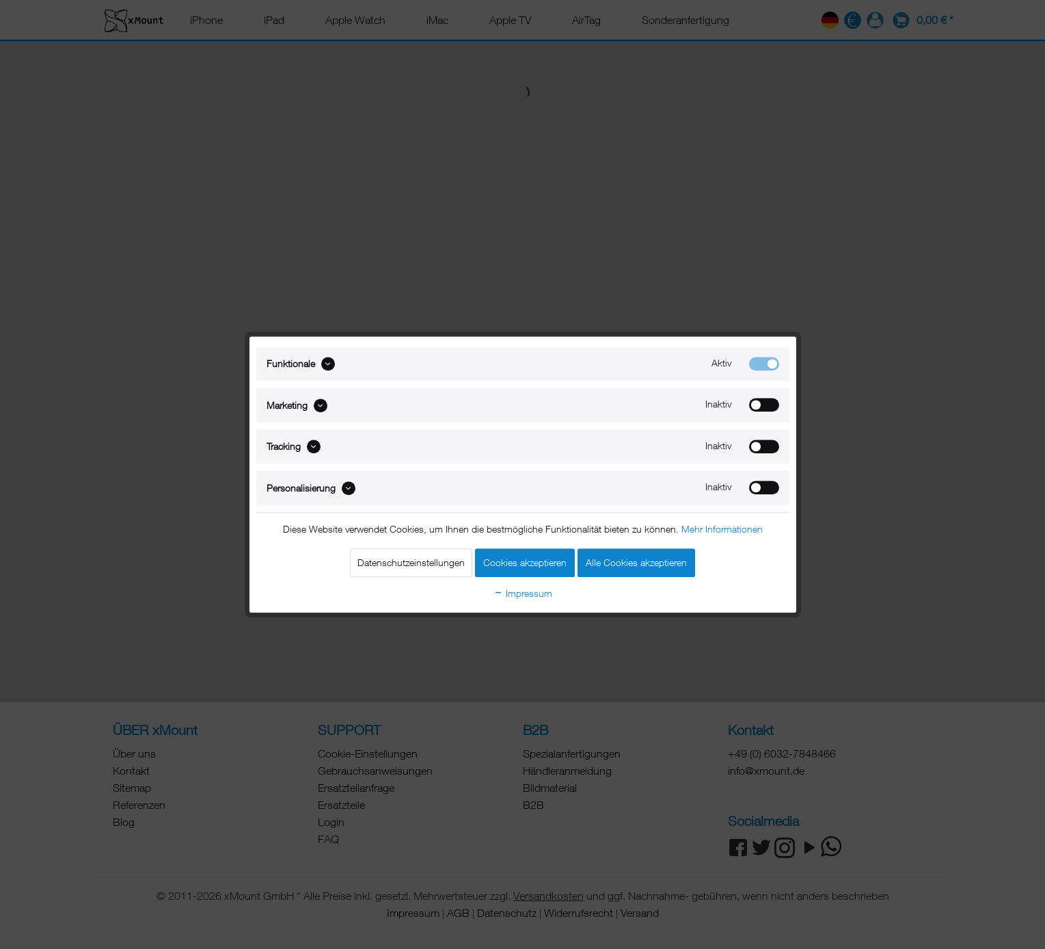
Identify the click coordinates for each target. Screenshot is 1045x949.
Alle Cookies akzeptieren (636, 562)
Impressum (522, 593)
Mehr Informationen (722, 529)
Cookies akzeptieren (525, 562)
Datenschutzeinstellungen (411, 562)
